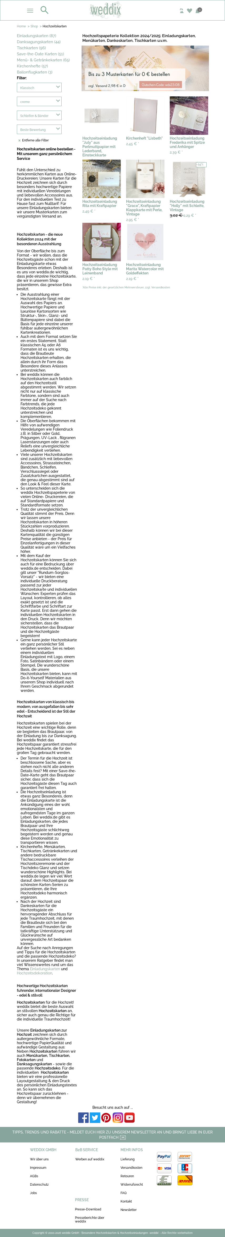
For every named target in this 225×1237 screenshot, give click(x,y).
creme (25, 102)
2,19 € (88, 279)
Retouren (127, 1176)
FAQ (124, 1193)
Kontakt (126, 1201)
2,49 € (89, 211)
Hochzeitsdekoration (34, 973)
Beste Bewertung (33, 130)
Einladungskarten (45, 969)
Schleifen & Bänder (34, 116)
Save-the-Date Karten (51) (40, 54)
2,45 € (132, 144)
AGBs (34, 1176)
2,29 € (183, 215)
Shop (34, 26)
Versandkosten (131, 1168)
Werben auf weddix (89, 1159)
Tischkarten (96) (31, 48)
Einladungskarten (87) (36, 35)
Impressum (38, 1168)
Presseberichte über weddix (89, 1219)
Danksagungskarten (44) (39, 42)
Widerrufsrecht (132, 1184)
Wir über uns (39, 1159)
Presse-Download (88, 1209)
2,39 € (176, 152)
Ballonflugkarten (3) (34, 72)
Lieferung (127, 1159)
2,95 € (132, 220)
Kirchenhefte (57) (32, 66)
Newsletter (129, 1210)
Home (21, 26)
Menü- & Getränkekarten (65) (43, 60)
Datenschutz (39, 1184)
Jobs (33, 1193)
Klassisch (27, 88)
